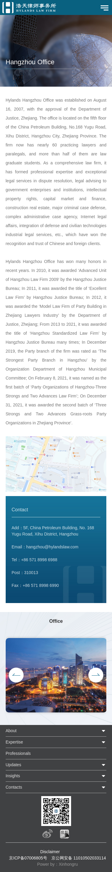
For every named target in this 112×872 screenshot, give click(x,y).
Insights (13, 775)
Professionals (18, 753)
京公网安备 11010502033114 (78, 858)
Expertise (14, 742)
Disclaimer (50, 851)
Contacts (14, 787)
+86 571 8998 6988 (39, 562)
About (11, 730)
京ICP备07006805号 (28, 858)
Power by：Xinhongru (57, 864)
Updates (13, 764)
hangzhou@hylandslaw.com (52, 549)
